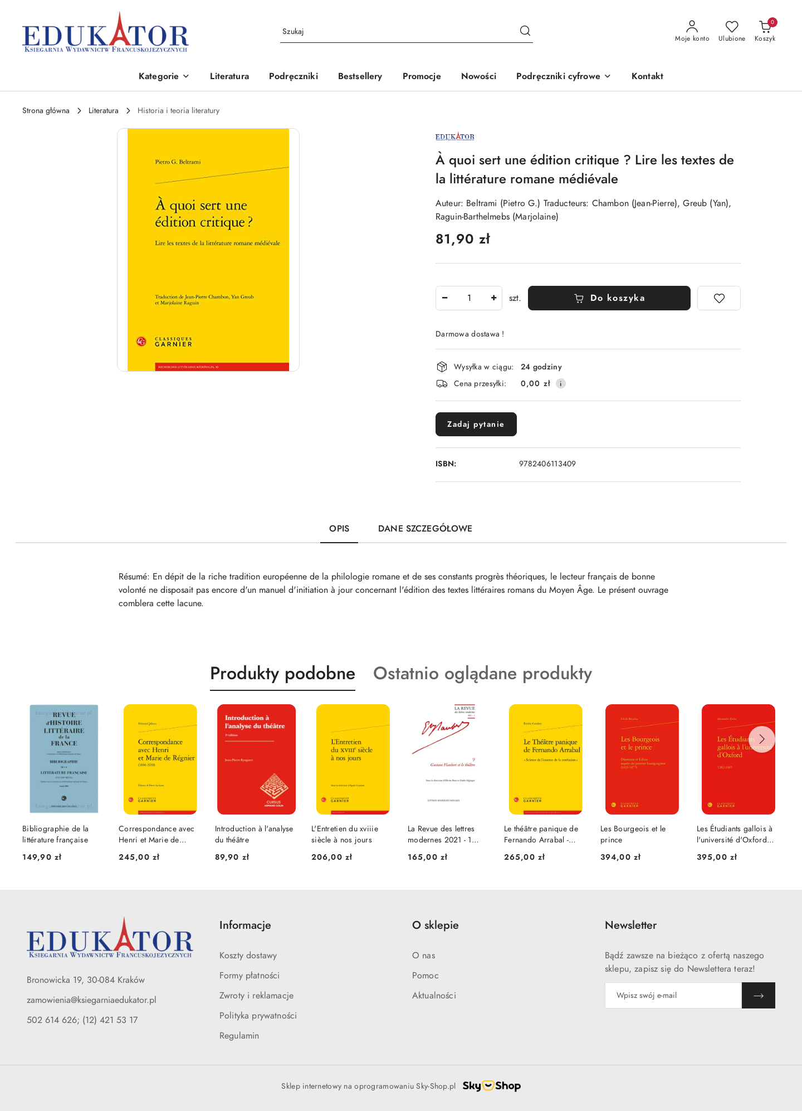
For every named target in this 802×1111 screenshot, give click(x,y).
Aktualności (434, 996)
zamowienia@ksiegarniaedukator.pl (92, 1000)
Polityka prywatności (258, 1016)
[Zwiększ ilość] (493, 298)
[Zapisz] (758, 995)
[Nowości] (479, 77)
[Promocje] (422, 77)
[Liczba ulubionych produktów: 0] (732, 31)
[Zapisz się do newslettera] (673, 995)
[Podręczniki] (293, 77)
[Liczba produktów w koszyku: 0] (765, 31)
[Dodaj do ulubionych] (719, 298)
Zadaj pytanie (476, 424)
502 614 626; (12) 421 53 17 (82, 1020)
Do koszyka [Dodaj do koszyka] (609, 298)
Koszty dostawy (248, 955)
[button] (164, 77)
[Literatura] (229, 77)
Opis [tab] (339, 529)
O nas (423, 955)
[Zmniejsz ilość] (444, 298)
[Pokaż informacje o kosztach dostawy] (561, 383)
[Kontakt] (647, 77)
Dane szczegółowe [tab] (425, 529)
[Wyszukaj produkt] (406, 31)
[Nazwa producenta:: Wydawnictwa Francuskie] (455, 135)
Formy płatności (249, 975)
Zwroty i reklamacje (256, 996)
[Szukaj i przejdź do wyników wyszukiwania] (525, 31)
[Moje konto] (692, 31)
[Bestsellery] (360, 77)
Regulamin (239, 1036)
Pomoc (425, 975)
